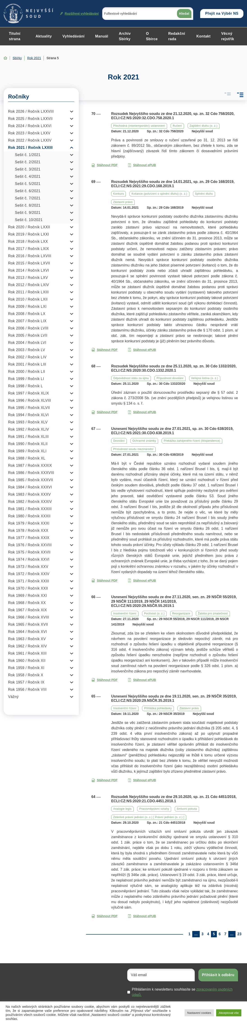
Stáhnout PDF (104, 165)
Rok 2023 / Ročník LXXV (29, 133)
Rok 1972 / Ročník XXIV (29, 574)
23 (239, 934)
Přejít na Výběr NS (221, 13)
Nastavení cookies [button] (199, 1013)
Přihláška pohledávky (158, 708)
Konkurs (118, 193)
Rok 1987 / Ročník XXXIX (30, 465)
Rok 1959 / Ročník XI (26, 668)
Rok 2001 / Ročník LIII (27, 364)
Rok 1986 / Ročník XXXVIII (31, 473)
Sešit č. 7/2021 (27, 198)
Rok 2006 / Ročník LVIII (28, 328)
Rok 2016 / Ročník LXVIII (29, 256)
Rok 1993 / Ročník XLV (28, 422)
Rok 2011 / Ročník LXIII (28, 292)
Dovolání (119, 440)
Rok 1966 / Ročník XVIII (28, 617)
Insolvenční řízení (124, 613)
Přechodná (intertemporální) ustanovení (139, 125)
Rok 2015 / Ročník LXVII (29, 263)
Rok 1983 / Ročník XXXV (29, 494)
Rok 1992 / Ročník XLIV (28, 429)
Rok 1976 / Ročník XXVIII (30, 545)
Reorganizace (181, 613)
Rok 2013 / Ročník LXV (28, 278)
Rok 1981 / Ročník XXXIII (30, 509)
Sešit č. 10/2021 (29, 220)
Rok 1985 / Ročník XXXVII (30, 480)
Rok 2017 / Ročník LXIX (28, 249)
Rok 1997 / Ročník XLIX (28, 393)
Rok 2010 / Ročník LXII (28, 299)
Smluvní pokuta (187, 808)
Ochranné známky (144, 440)
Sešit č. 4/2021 (27, 176)
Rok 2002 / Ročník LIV (27, 357)
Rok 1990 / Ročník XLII (28, 444)
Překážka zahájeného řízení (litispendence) (192, 440)
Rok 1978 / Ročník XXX (28, 530)
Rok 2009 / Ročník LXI (27, 306)
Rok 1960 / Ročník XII (26, 660)
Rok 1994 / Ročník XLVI (28, 415)
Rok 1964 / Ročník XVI (27, 632)
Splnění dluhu (204, 193)
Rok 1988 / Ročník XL (26, 458)
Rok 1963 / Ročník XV (27, 639)
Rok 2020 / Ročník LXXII (29, 227)
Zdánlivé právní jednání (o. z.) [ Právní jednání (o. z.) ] (148, 817)
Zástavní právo (123, 202)
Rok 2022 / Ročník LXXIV (30, 140)
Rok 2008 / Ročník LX (26, 314)
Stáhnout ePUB (142, 165)
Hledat (184, 13)
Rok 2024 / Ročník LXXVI (30, 126)
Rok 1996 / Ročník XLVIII (29, 400)
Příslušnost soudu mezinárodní (133, 449)
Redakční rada (176, 36)
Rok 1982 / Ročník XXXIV (30, 502)
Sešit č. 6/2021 (27, 191)
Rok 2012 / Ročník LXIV (28, 285)
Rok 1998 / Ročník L (25, 386)
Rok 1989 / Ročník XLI (27, 451)
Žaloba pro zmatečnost (213, 613)
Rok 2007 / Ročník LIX (27, 321)
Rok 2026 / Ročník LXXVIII (31, 111)
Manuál (101, 36)
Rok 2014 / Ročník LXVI (28, 270)
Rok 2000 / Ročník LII (26, 371)
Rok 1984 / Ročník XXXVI (30, 487)
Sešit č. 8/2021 (27, 205)
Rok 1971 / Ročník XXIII (28, 581)
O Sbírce (152, 36)
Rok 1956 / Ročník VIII (27, 689)
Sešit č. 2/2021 (27, 162)
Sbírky (17, 58)
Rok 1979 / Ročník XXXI (29, 523)
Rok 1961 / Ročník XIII (27, 653)
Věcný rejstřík (227, 36)
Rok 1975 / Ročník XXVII (29, 552)
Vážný (13, 697)
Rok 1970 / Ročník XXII (28, 588)
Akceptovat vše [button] (229, 1013)
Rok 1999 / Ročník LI (26, 379)
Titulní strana (14, 36)
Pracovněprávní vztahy (154, 808)
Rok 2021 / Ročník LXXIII (30, 147)
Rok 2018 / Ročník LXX (28, 241)
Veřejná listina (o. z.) (204, 378)
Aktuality (44, 36)
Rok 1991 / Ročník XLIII (28, 437)
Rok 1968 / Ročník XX (27, 603)
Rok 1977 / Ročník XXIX (29, 538)
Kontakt (203, 36)
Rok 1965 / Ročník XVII (28, 624)
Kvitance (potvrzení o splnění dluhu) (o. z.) (159, 193)
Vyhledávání (73, 36)
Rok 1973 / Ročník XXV (28, 567)
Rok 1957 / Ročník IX (26, 682)
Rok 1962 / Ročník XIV (27, 646)
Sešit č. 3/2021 (27, 169)
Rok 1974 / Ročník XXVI (29, 559)
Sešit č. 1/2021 (27, 155)
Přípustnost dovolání (169, 378)
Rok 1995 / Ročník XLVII (29, 408)
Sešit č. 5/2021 (27, 184)
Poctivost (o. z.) (154, 613)
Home (5, 58)
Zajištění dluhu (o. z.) (204, 125)
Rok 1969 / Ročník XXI (27, 595)
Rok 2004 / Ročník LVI (27, 343)
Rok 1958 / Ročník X (25, 675)
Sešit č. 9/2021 (27, 213)
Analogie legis (122, 808)
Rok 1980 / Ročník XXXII (29, 516)
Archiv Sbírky (125, 36)
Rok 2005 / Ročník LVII (27, 335)
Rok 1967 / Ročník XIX (27, 610)
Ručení (177, 125)
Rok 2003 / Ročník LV (26, 350)
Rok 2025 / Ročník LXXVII (30, 119)
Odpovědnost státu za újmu (131, 378)
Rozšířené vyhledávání (79, 13)
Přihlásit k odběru (218, 975)
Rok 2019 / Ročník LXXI (28, 234)
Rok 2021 (34, 58)
